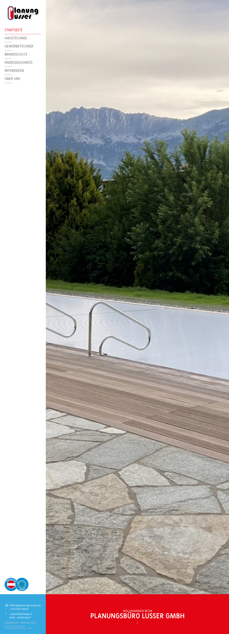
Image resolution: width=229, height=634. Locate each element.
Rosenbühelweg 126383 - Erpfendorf (19, 615)
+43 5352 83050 (17, 609)
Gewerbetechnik (19, 46)
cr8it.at (29, 628)
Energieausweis (18, 62)
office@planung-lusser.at (23, 605)
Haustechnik (16, 38)
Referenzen (14, 70)
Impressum (11, 622)
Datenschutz (28, 622)
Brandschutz (16, 54)
